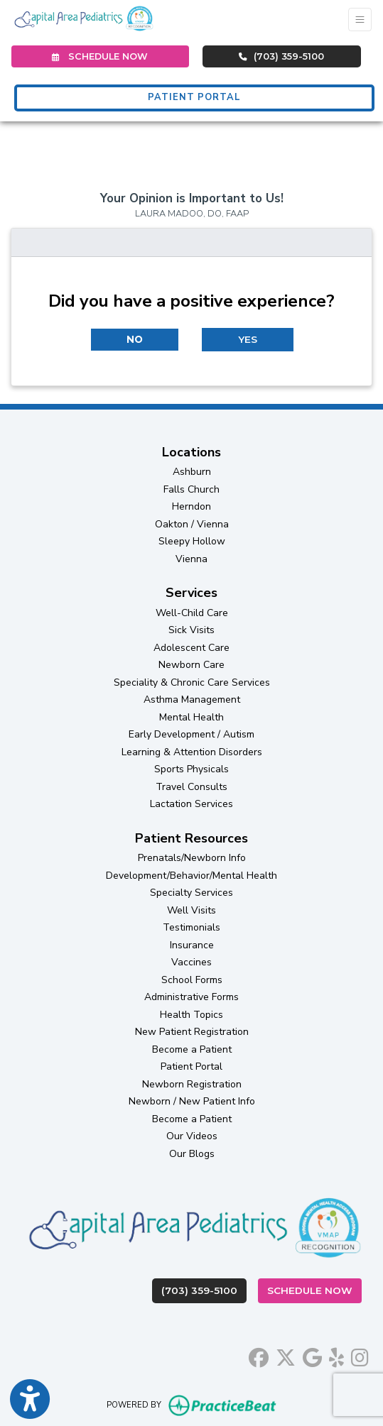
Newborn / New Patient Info (192, 1101)
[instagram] (360, 1355)
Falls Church (191, 489)
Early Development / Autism (191, 734)
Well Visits (191, 910)
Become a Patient (192, 1049)
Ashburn (192, 471)
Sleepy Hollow (191, 541)
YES (247, 339)
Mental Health (191, 717)
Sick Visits (191, 630)
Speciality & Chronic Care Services (192, 682)
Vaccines (191, 962)
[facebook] (259, 1355)
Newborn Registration (192, 1084)
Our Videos (191, 1136)
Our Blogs (192, 1154)
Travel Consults (191, 787)
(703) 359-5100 (281, 56)
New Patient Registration (192, 1031)
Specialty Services (191, 892)
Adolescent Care (191, 647)
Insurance (192, 945)
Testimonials (191, 927)
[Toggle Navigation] (360, 19)
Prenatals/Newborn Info (192, 858)
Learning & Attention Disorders (192, 752)
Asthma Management (192, 699)
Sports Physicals (191, 769)
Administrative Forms (191, 997)
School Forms (191, 980)
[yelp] (336, 1355)
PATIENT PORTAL (194, 97)
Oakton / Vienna (192, 524)
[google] (312, 1355)
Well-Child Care (192, 613)
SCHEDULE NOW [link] (100, 56)
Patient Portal (191, 1066)
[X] (286, 1355)
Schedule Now (314, 1289)
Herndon (191, 506)
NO (134, 339)
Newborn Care (191, 664)
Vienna (191, 559)
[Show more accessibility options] (30, 1399)
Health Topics (191, 1014)
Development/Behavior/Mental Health (191, 875)
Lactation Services (191, 804)
